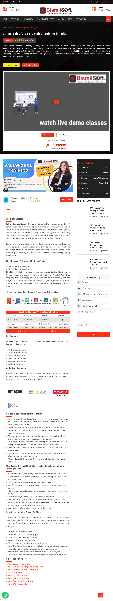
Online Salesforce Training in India (19, 564)
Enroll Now (47, 135)
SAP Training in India (15, 573)
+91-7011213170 (104, 10)
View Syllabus (64, 135)
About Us (15, 19)
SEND (93, 334)
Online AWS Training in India (17, 575)
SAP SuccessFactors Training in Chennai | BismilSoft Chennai (97, 210)
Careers (61, 19)
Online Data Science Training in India (20, 581)
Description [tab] (11, 209)
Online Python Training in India (18, 578)
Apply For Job (105, 2)
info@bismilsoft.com (16, 10)
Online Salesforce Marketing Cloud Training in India (25, 567)
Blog (70, 19)
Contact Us (81, 19)
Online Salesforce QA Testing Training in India (23, 570)
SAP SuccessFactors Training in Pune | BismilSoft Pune (97, 245)
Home (5, 19)
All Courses (28, 19)
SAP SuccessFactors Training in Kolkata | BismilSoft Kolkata (97, 228)
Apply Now (66, 199)
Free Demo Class (30, 65)
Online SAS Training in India (17, 584)
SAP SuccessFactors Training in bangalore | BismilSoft (98, 262)
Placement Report (11, 65)
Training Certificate (45, 19)
